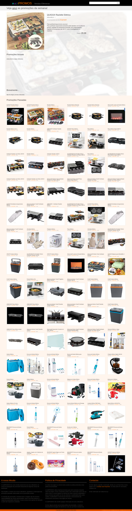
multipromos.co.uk (125, 510)
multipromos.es (115, 510)
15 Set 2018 (53, 453)
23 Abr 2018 (13, 255)
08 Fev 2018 (13, 429)
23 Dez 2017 (54, 106)
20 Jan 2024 (33, 130)
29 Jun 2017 (13, 404)
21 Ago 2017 (53, 404)
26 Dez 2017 (114, 231)
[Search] (118, 3)
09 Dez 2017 (94, 230)
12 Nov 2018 (33, 180)
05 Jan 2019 (114, 453)
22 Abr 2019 (53, 255)
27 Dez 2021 (13, 231)
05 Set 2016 (114, 130)
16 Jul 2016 (114, 330)
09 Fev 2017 (94, 355)
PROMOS (25, 3)
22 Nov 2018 (94, 454)
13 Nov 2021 (114, 206)
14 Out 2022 (13, 206)
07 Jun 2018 (74, 206)
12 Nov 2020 (94, 181)
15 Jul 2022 (13, 330)
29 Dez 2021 (13, 130)
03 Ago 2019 (94, 205)
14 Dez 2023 (74, 331)
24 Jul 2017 (33, 404)
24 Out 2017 (96, 404)
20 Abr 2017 (53, 380)
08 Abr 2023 (74, 106)
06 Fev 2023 (33, 206)
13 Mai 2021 (94, 280)
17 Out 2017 (76, 404)
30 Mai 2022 (94, 306)
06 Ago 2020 (74, 181)
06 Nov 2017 (74, 156)
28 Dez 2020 (74, 281)
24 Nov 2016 (53, 355)
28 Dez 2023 (94, 331)
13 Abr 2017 (33, 380)
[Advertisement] (106, 24)
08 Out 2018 (74, 454)
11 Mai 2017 (74, 380)
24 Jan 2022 (53, 306)
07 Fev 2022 (74, 306)
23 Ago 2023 (54, 206)
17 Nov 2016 (13, 155)
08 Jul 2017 (74, 230)
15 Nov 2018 (13, 180)
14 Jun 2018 (94, 429)
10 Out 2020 (33, 280)
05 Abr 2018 (53, 429)
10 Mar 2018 (33, 428)
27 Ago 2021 (13, 305)
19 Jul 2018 (114, 429)
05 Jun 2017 (94, 380)
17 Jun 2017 (114, 380)
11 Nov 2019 (53, 181)
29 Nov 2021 (114, 181)
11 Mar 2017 (54, 230)
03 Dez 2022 (54, 131)
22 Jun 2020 (13, 280)
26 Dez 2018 (33, 256)
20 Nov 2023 (53, 331)
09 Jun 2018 (74, 428)
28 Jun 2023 (94, 106)
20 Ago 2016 (33, 355)
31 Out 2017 (116, 404)
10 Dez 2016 (33, 155)
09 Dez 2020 (33, 106)
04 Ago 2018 (94, 155)
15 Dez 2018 (13, 106)
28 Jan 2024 (114, 106)
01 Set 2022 (33, 331)
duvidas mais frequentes (103, 486)
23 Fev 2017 (114, 355)
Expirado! (63, 20)
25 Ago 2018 (33, 454)
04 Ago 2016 (13, 355)
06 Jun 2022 (114, 305)
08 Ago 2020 (74, 130)
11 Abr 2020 (114, 256)
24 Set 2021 (33, 305)
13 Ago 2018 (114, 156)
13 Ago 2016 (94, 130)
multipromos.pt (106, 510)
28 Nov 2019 (74, 255)
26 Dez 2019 (94, 256)
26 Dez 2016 (53, 155)
